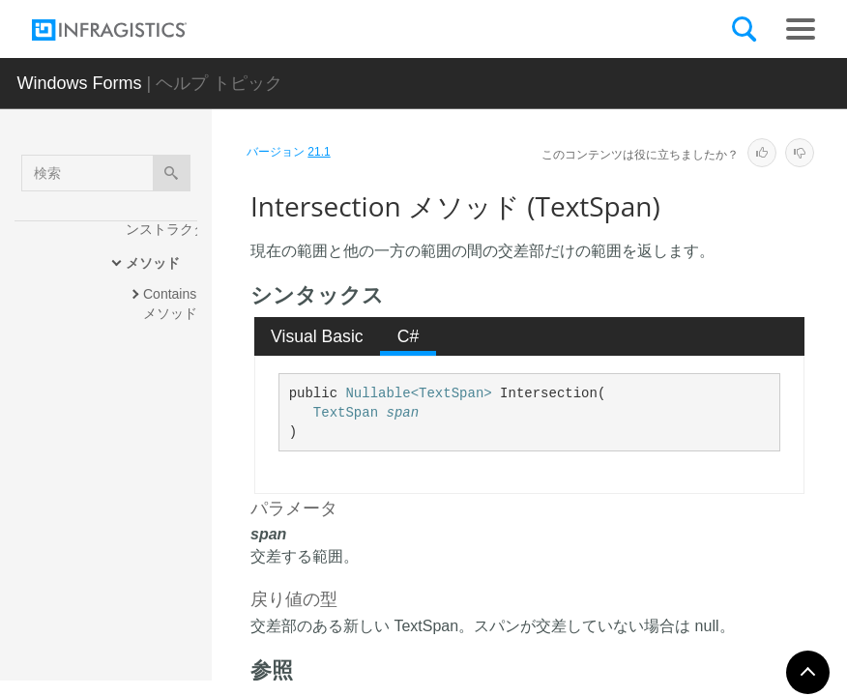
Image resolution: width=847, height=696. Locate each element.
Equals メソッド (172, 356)
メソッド (153, 263)
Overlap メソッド (175, 627)
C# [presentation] (408, 336)
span (402, 412)
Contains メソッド (171, 303)
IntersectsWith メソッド (172, 564)
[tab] (317, 336)
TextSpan (345, 412)
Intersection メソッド (173, 492)
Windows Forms (79, 83)
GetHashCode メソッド (174, 419)
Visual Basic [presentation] (317, 336)
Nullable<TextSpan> (418, 393)
